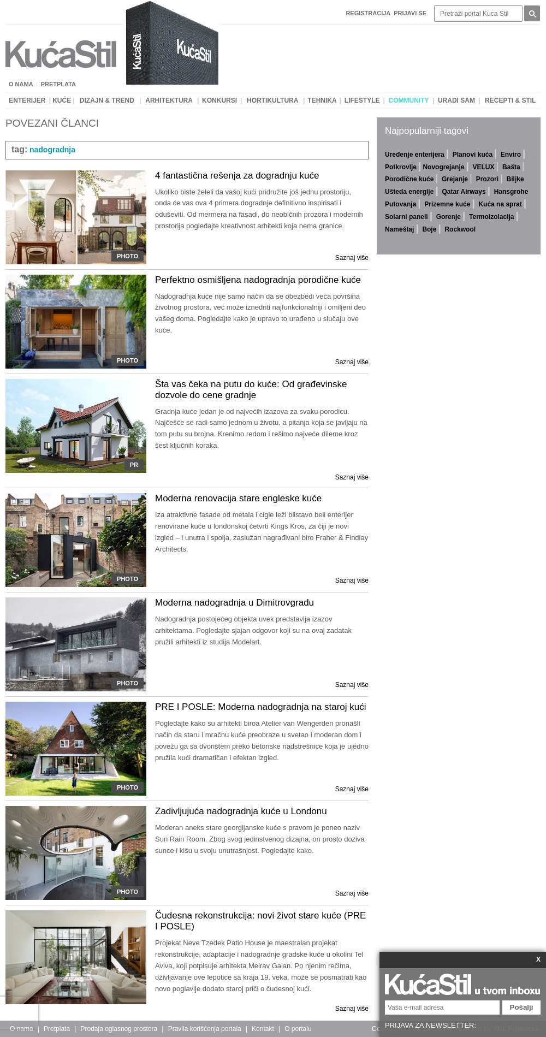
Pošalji (521, 1007)
